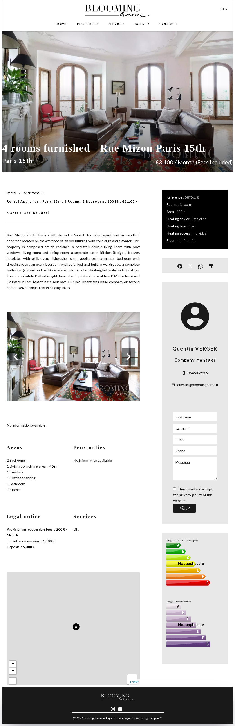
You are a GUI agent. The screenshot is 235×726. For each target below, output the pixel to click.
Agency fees (132, 718)
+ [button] (12, 664)
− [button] (12, 671)
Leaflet (134, 681)
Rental (11, 193)
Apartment (31, 193)
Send (184, 508)
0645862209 (198, 373)
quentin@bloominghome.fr (198, 384)
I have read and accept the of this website (193, 495)
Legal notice (113, 718)
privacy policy (190, 495)
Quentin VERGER (194, 349)
